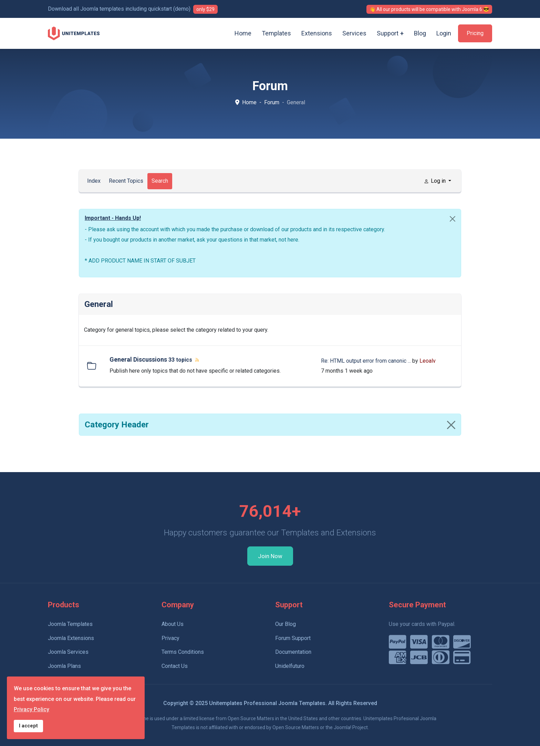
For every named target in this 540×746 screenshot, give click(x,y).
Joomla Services (68, 652)
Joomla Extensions (71, 638)
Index (94, 181)
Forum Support (293, 638)
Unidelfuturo (289, 666)
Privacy (170, 638)
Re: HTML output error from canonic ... (366, 361)
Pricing (475, 33)
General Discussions (138, 359)
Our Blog (285, 624)
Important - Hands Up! (113, 218)
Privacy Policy (31, 709)
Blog (420, 33)
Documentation (293, 652)
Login (443, 33)
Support (387, 33)
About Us (173, 624)
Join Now (270, 556)
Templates (276, 33)
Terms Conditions (183, 652)
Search (160, 181)
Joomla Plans (64, 666)
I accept (28, 726)
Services (354, 33)
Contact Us (175, 666)
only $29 (205, 9)
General (98, 304)
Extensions (316, 33)
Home (243, 33)
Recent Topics (126, 181)
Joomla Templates (70, 624)
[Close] (452, 218)
